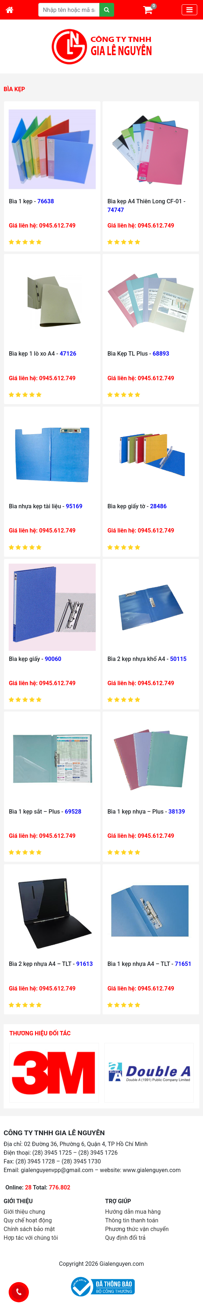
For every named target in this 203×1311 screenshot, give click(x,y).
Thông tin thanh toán (131, 1220)
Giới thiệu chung (24, 1211)
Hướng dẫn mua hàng (133, 1211)
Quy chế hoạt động (28, 1220)
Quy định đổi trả (125, 1237)
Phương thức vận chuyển (137, 1229)
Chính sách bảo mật (29, 1229)
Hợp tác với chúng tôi (31, 1237)
